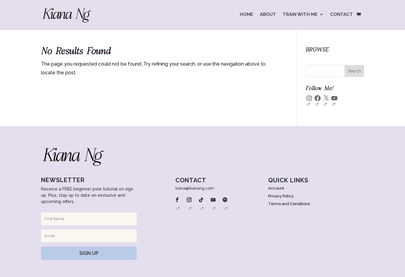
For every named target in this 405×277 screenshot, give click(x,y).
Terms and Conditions (289, 204)
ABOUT (268, 14)
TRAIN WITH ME (300, 14)
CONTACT (341, 14)
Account (276, 188)
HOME (246, 14)
